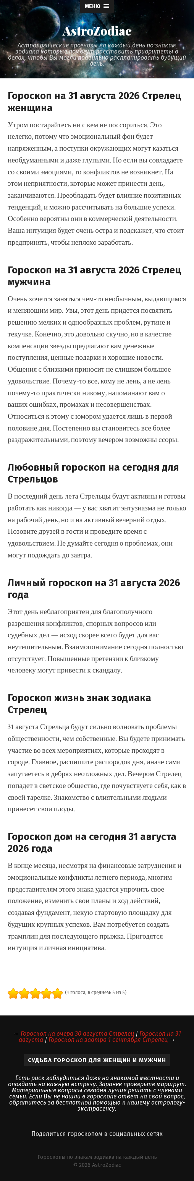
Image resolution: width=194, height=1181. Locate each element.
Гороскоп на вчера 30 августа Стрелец (77, 1033)
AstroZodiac (97, 30)
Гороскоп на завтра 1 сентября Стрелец (108, 1039)
